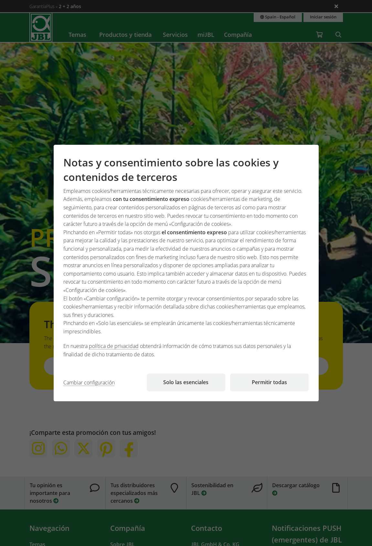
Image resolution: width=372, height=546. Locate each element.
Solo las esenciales (185, 382)
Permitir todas (269, 382)
